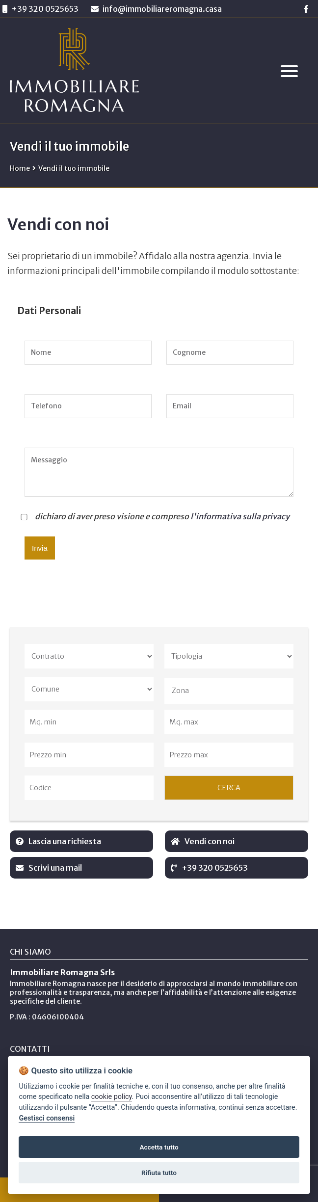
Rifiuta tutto (159, 1172)
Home (20, 168)
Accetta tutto (158, 1147)
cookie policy (111, 1097)
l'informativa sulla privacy (240, 516)
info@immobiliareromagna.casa (156, 9)
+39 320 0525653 (45, 9)
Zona (180, 690)
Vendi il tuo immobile (73, 168)
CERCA (228, 787)
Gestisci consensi (47, 1118)
